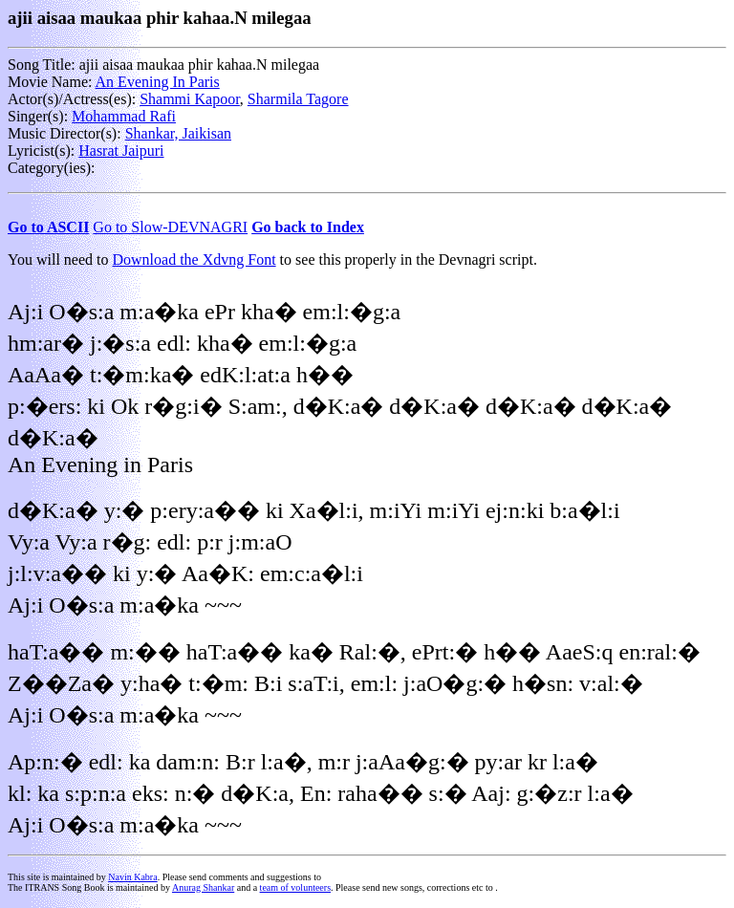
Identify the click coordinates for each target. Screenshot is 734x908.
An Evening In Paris (158, 82)
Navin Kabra (132, 877)
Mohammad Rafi (124, 116)
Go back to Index (307, 227)
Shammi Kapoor (190, 99)
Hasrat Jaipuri (120, 150)
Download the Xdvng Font (194, 259)
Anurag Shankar (203, 887)
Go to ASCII (48, 227)
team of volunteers (295, 887)
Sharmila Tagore (298, 99)
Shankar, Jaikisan (178, 133)
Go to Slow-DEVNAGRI (170, 227)
